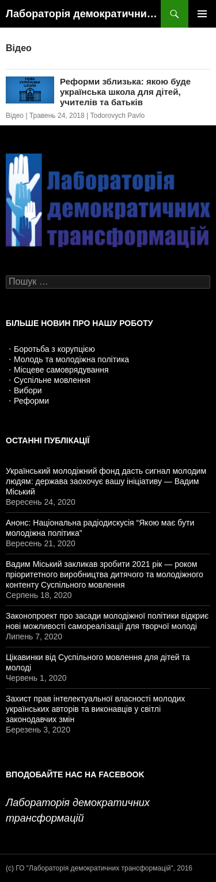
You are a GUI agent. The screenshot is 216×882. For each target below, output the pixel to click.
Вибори (28, 390)
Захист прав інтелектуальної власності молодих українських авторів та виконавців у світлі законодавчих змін (95, 709)
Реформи (31, 400)
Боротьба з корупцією (54, 349)
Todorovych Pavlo (117, 116)
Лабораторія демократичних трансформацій (83, 14)
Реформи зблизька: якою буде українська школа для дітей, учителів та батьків (125, 91)
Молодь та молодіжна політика (71, 359)
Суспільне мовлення (52, 380)
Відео (15, 116)
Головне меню (202, 14)
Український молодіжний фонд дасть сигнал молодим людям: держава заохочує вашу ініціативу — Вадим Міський (106, 481)
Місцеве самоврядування (61, 369)
